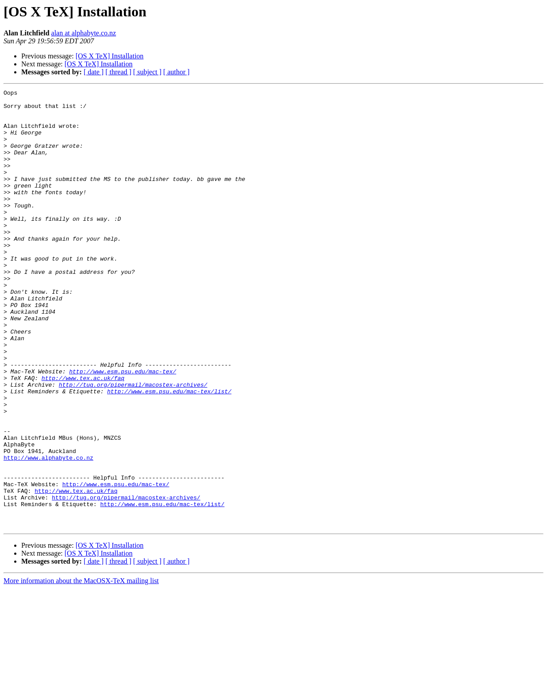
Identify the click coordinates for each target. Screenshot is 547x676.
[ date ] (94, 72)
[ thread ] (118, 72)
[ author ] (176, 72)
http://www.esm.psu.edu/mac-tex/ (122, 428)
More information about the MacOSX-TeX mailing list (81, 668)
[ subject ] (147, 72)
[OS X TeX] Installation (110, 56)
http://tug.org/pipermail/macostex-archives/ (133, 444)
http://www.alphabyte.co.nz (48, 532)
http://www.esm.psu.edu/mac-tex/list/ (169, 452)
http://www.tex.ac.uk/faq (83, 436)
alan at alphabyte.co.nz (83, 33)
